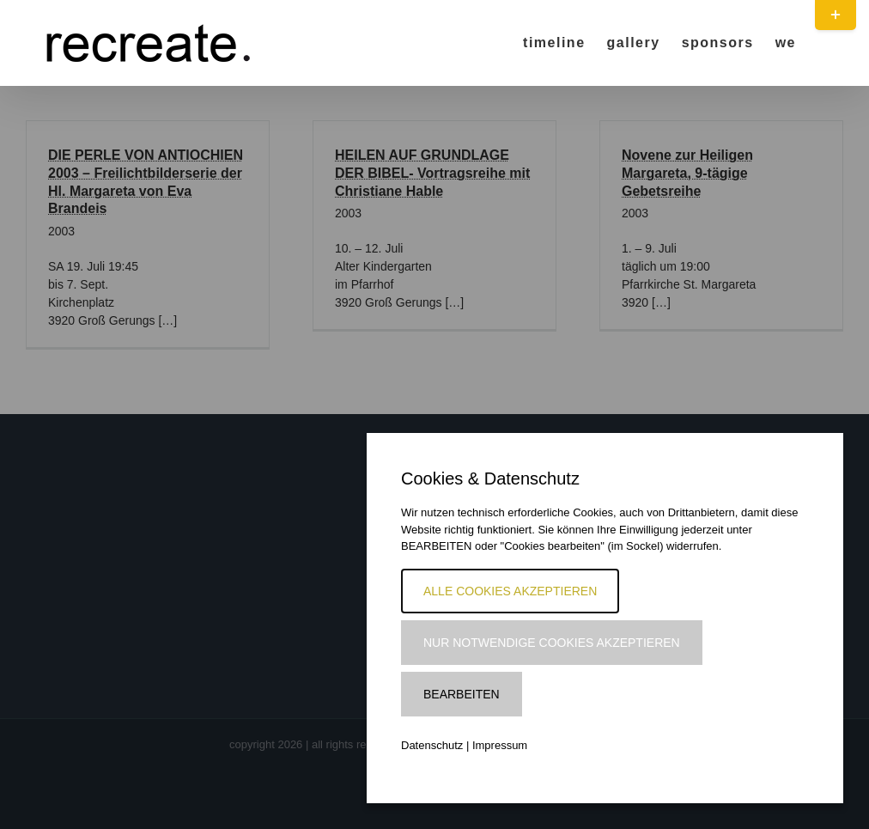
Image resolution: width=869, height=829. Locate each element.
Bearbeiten (461, 694)
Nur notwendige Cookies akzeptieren (551, 642)
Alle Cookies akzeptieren (510, 591)
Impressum (499, 745)
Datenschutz (432, 745)
